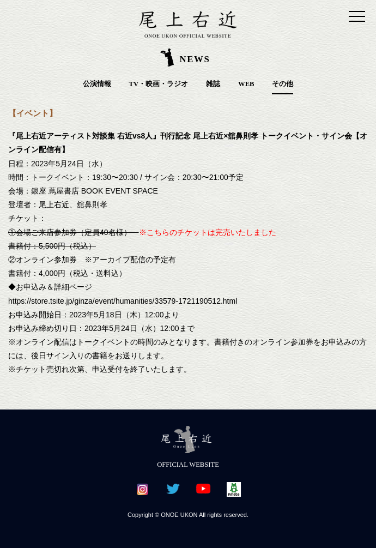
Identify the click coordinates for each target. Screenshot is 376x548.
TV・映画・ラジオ (159, 84)
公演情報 (97, 84)
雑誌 (213, 84)
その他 (282, 84)
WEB (246, 84)
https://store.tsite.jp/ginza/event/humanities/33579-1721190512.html (122, 301)
